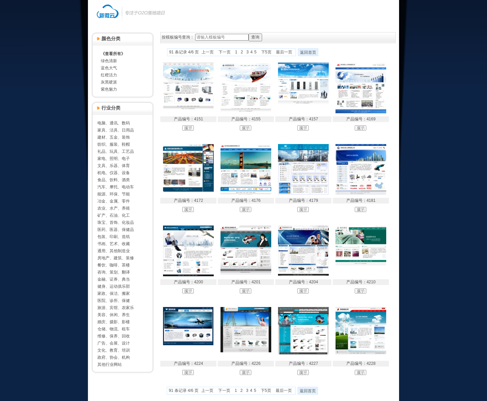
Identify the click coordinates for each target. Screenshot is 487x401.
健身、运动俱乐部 (113, 286)
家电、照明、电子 (113, 158)
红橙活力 (109, 75)
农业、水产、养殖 (113, 208)
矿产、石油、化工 (113, 215)
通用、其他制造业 (113, 251)
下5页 (266, 52)
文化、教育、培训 (113, 350)
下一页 (224, 52)
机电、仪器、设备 (113, 172)
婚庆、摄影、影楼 (113, 322)
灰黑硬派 (109, 82)
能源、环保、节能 (113, 194)
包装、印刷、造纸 (113, 236)
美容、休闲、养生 (113, 314)
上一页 (208, 52)
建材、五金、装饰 (113, 137)
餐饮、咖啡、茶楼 (113, 265)
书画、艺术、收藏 (113, 243)
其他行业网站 (109, 364)
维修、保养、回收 (113, 336)
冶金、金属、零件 (113, 201)
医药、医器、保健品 (115, 229)
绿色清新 (109, 60)
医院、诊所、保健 (113, 300)
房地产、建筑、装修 (115, 258)
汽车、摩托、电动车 (115, 187)
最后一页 (284, 52)
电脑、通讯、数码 (113, 123)
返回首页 (308, 52)
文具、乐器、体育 (113, 165)
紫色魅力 (109, 89)
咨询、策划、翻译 (113, 272)
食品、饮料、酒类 (113, 180)
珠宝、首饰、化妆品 (115, 222)
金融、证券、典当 (113, 279)
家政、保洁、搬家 (113, 293)
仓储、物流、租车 (113, 329)
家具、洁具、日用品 (115, 130)
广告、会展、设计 (113, 343)
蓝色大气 (109, 68)
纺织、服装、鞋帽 (113, 144)
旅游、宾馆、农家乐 (115, 307)
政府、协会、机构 (113, 357)
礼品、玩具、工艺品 (115, 151)
